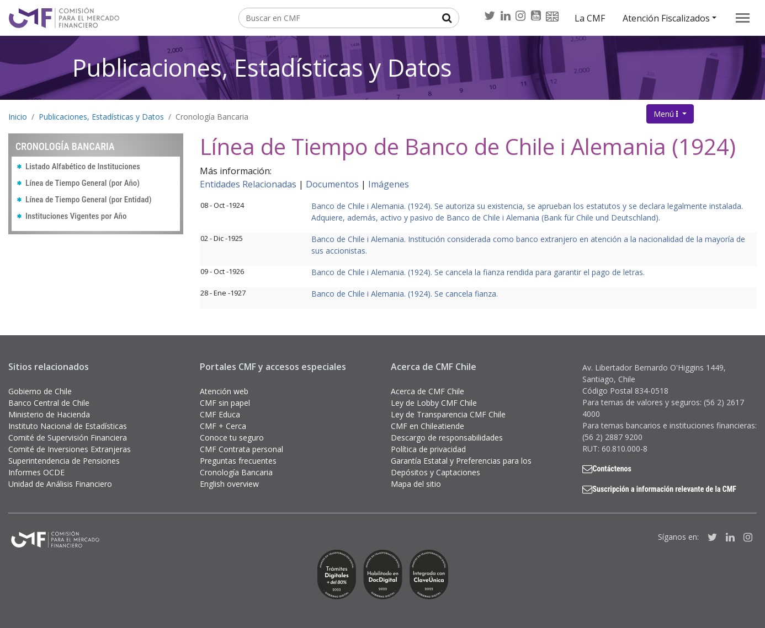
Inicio (17, 116)
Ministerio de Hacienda (49, 414)
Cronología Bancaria (212, 116)
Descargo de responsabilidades (447, 437)
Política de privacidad (428, 449)
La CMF (590, 18)
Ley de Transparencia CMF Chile (448, 414)
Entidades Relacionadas (248, 184)
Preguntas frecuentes (238, 460)
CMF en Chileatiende (427, 426)
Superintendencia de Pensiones (64, 460)
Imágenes (388, 184)
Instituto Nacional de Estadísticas (67, 426)
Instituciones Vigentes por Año (75, 216)
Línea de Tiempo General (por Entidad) (88, 200)
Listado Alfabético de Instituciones (82, 166)
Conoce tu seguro (232, 437)
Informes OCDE (36, 472)
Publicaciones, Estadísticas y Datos (262, 67)
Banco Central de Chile (48, 403)
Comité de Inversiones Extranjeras (69, 449)
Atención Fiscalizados (666, 18)
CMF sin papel (225, 403)
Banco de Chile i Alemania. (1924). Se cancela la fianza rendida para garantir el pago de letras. (478, 272)
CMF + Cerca (223, 426)
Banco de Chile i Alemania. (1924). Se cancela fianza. (404, 293)
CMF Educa (220, 414)
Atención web (224, 391)
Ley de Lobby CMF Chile (434, 403)
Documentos (332, 184)
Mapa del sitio (416, 484)
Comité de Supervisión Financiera (67, 437)
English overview (229, 484)
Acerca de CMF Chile (427, 391)
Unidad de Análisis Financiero (60, 484)
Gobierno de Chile (40, 391)
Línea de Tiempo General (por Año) (82, 183)
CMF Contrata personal (241, 449)
